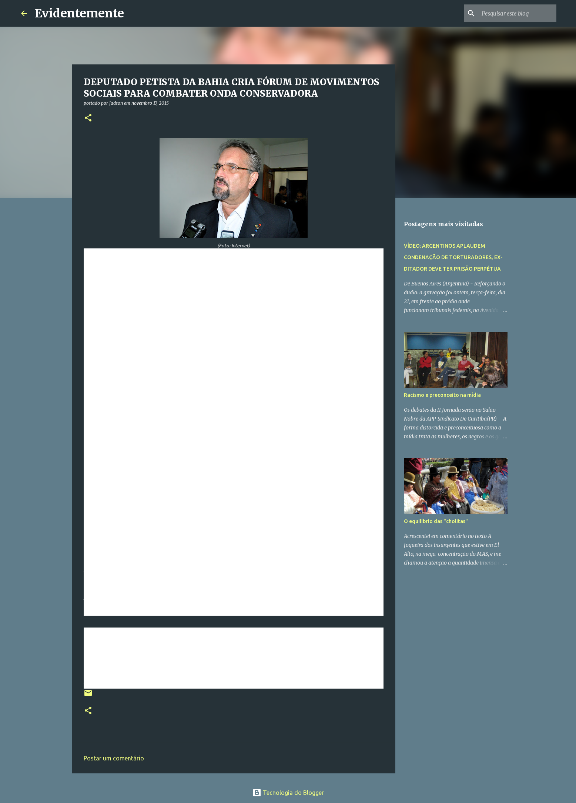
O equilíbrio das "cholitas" (436, 521)
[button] (88, 118)
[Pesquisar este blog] (517, 13)
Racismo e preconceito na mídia (442, 395)
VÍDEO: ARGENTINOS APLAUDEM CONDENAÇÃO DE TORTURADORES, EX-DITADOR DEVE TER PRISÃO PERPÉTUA (453, 257)
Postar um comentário (114, 758)
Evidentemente (79, 13)
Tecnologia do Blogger (288, 792)
